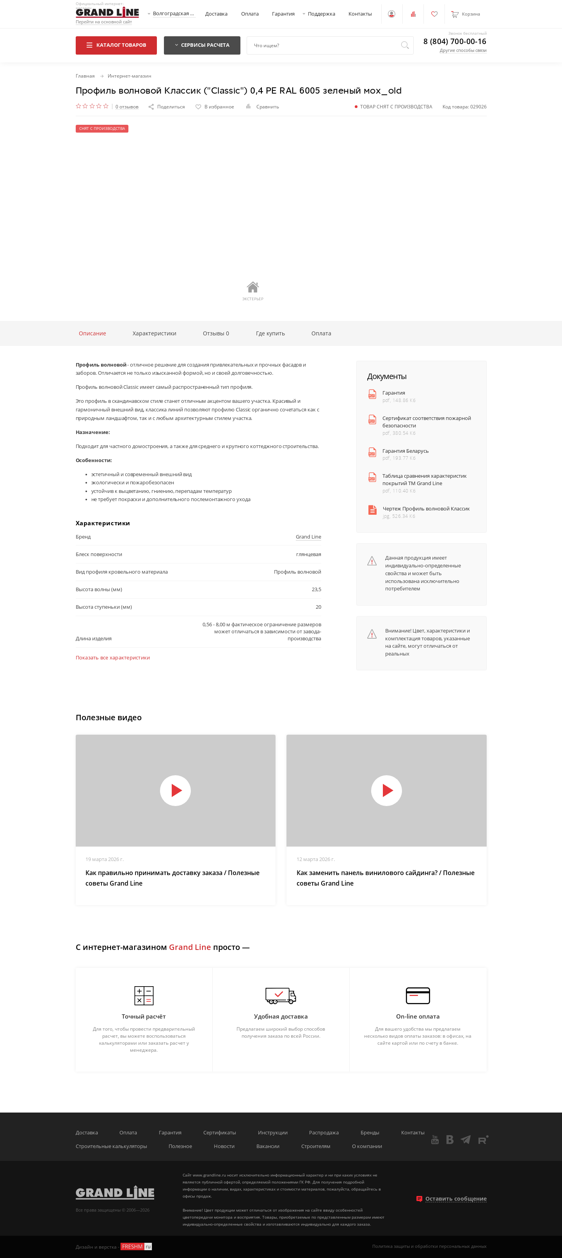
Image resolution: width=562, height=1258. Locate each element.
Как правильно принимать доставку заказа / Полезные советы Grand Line (172, 878)
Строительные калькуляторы (111, 1146)
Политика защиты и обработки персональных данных (429, 1246)
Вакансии (267, 1146)
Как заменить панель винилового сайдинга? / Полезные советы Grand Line (386, 878)
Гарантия (283, 14)
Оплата (250, 14)
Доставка (216, 14)
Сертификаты (219, 1133)
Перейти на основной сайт (104, 22)
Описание (92, 333)
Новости (224, 1146)
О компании (367, 1146)
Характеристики (154, 333)
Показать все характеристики (113, 657)
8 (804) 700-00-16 (454, 41)
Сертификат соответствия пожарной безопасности (426, 422)
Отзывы (216, 333)
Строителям (316, 1146)
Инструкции (273, 1133)
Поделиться (166, 106)
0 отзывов (127, 107)
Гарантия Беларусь (405, 451)
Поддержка (321, 14)
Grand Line (308, 536)
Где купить (270, 333)
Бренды (370, 1133)
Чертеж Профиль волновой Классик (426, 508)
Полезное (180, 1146)
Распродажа (324, 1133)
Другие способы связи (463, 50)
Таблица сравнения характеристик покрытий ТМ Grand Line (424, 480)
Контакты (360, 14)
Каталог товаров (116, 45)
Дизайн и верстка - (114, 1246)
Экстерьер (252, 291)
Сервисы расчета (202, 45)
